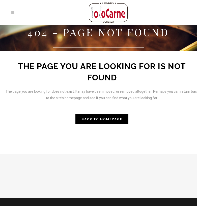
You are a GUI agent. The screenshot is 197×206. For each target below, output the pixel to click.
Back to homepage (101, 119)
